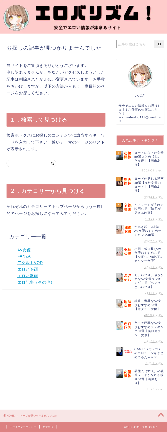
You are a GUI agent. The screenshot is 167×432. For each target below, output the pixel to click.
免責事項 (48, 426)
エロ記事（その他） (36, 282)
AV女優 (24, 250)
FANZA (24, 256)
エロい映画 (27, 269)
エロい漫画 (27, 276)
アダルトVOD (30, 263)
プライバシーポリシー (23, 426)
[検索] (159, 44)
